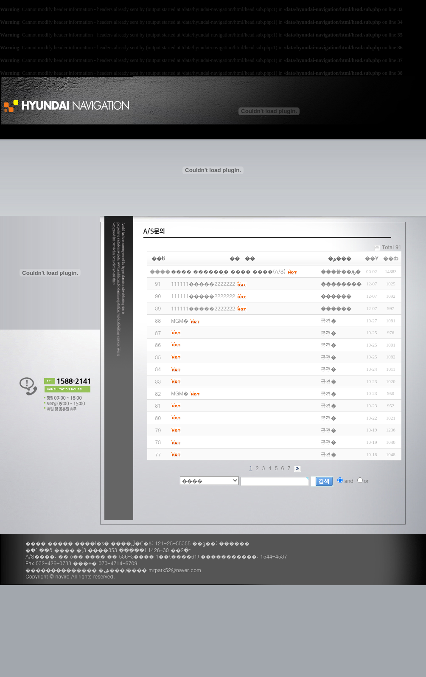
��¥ (371, 258)
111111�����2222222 (203, 283)
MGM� (179, 320)
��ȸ (390, 258)
